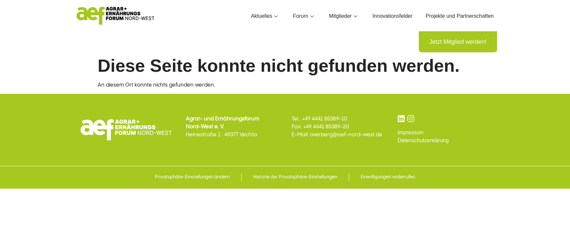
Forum (303, 16)
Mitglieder (343, 16)
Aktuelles (264, 16)
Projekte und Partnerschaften (460, 16)
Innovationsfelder (392, 16)
